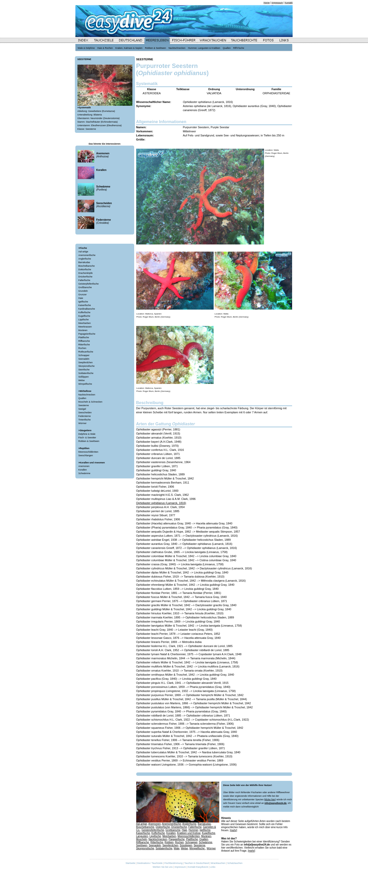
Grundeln (83, 291)
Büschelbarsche (86, 266)
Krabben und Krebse (189, 833)
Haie (80, 298)
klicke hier (270, 799)
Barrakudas (84, 262)
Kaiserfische (84, 305)
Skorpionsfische (86, 366)
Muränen (83, 330)
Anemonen (84, 466)
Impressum (277, 2)
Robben (169, 842)
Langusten (142, 836)
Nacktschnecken (86, 394)
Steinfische (84, 369)
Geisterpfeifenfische (88, 284)
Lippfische (83, 319)
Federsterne (84, 416)
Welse (81, 380)
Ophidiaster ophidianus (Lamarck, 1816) (161, 502)
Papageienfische (87, 334)
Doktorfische (84, 269)
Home (266, 2)
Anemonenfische (87, 255)
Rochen (82, 348)
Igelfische (83, 301)
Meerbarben (84, 323)
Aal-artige (83, 251)
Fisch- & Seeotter (87, 437)
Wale (176, 848)
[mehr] (233, 830)
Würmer (82, 423)
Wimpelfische (85, 384)
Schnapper (84, 355)
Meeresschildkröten (88, 452)
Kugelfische (84, 316)
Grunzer (82, 294)
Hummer (193, 830)
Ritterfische (84, 344)
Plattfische (83, 337)
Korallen (82, 469)
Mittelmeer (189, 131)
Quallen (82, 398)
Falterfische (84, 280)
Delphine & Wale (87, 434)
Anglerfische (84, 258)
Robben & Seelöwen (88, 441)
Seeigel (82, 409)
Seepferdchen (85, 362)
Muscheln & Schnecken (90, 402)
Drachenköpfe (85, 273)
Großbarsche (85, 287)
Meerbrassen (85, 326)
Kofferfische (84, 312)
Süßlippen (83, 376)
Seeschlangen (85, 455)
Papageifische (177, 839)
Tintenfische (84, 419)
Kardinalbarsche (86, 309)
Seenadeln (83, 359)
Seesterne (83, 405)
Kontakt (289, 2)
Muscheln (141, 839)
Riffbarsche (84, 341)
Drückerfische (85, 276)
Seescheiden (85, 412)
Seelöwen (141, 845)
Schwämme (84, 473)
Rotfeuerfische (85, 351)
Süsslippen (186, 845)
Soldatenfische (86, 373)
